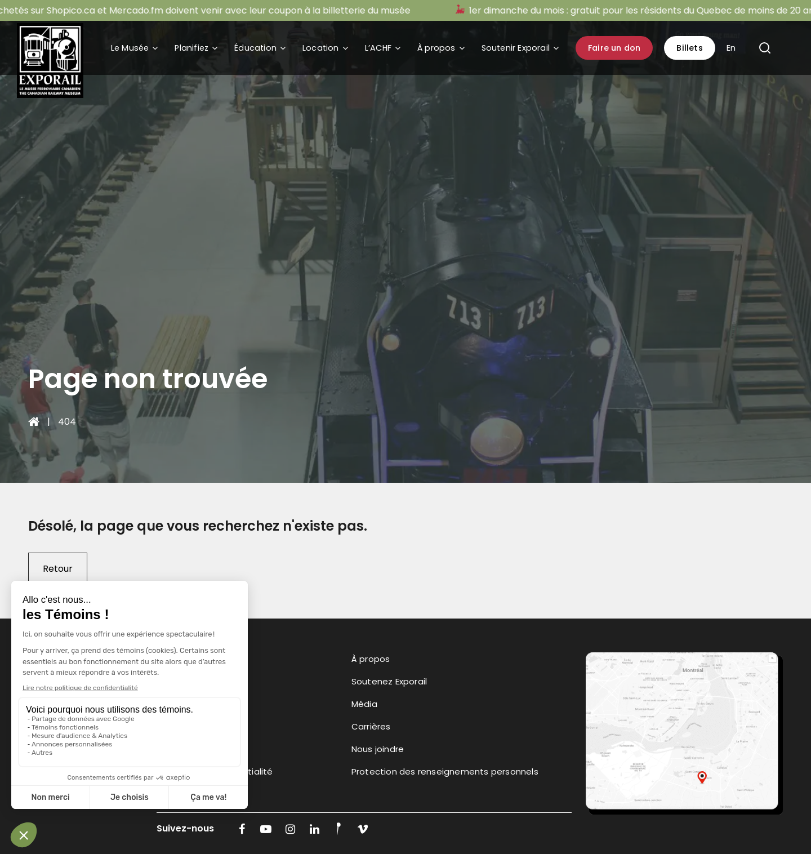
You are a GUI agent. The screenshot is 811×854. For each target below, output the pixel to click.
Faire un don (614, 48)
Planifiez (191, 48)
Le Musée (130, 48)
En (731, 48)
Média (364, 704)
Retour (58, 568)
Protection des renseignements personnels (444, 771)
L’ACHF (378, 48)
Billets (689, 48)
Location (320, 48)
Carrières (371, 726)
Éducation (255, 48)
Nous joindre (377, 749)
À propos (436, 48)
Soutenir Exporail (516, 48)
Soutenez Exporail (389, 681)
